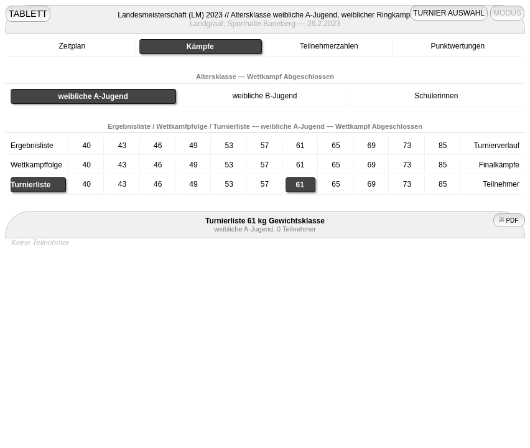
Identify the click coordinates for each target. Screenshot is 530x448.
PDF (509, 220)
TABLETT (28, 14)
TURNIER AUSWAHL (449, 13)
